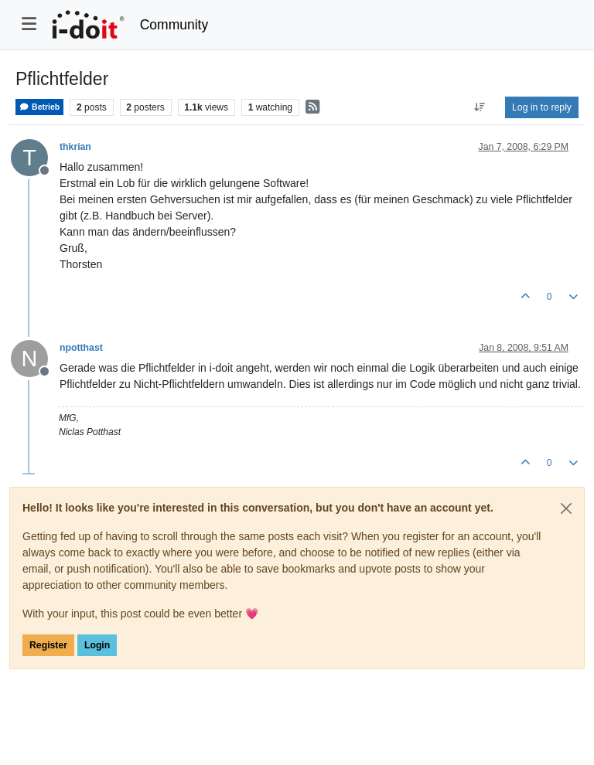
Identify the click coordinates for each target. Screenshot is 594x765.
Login (97, 645)
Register (48, 645)
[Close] (566, 508)
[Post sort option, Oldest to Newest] (480, 107)
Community (174, 24)
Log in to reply (542, 107)
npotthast (81, 347)
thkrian (75, 146)
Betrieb (39, 107)
